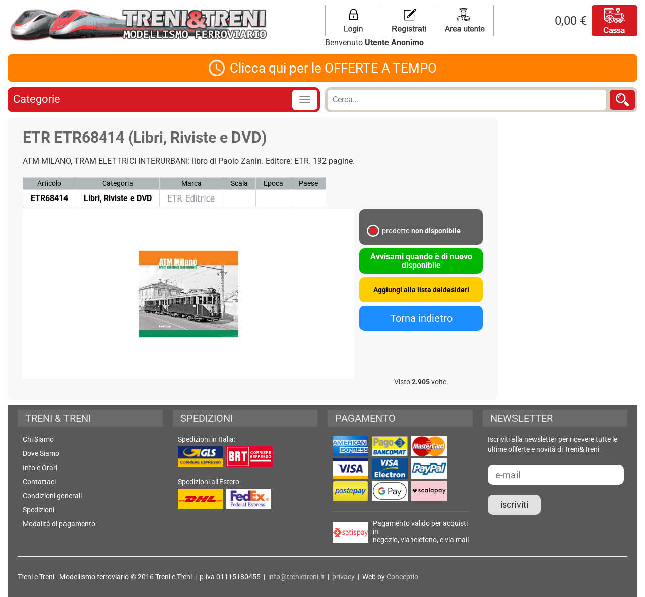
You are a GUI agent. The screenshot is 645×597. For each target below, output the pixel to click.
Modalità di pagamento (59, 524)
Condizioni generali (52, 496)
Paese (308, 183)
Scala (239, 183)
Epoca (273, 183)
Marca (191, 183)
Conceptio (402, 577)
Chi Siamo (38, 439)
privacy (343, 577)
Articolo (49, 183)
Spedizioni (38, 510)
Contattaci (39, 482)
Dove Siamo (41, 453)
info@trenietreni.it (296, 577)
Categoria (117, 183)
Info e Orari (40, 467)
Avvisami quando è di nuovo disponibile (421, 261)
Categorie (36, 99)
